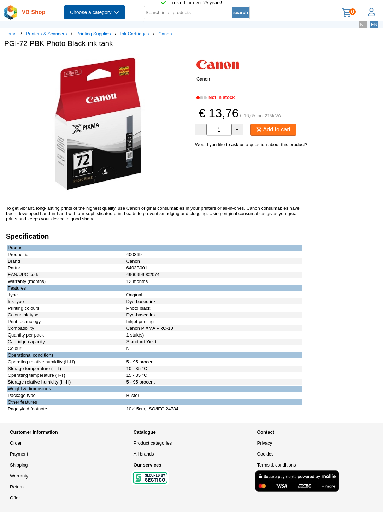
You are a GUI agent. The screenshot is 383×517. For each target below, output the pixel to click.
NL (363, 24)
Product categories (153, 443)
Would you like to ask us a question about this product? (251, 144)
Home (10, 33)
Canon (165, 33)
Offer (15, 497)
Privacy (264, 443)
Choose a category (94, 12)
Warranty (19, 476)
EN (374, 24)
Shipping (19, 465)
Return (17, 486)
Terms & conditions (276, 465)
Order (16, 443)
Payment (19, 454)
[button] (185, 60)
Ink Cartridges (134, 33)
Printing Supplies (93, 33)
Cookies (265, 454)
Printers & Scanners (46, 33)
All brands (144, 454)
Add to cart (273, 129)
